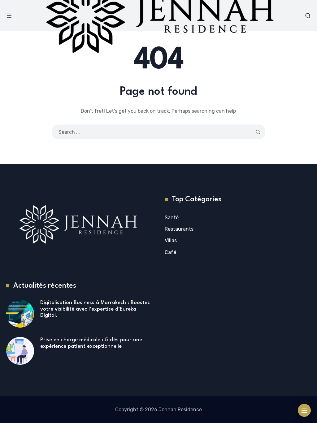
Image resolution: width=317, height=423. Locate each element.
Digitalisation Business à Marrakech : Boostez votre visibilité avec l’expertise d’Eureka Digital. (95, 309)
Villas (171, 240)
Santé (172, 217)
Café (170, 252)
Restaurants (179, 229)
